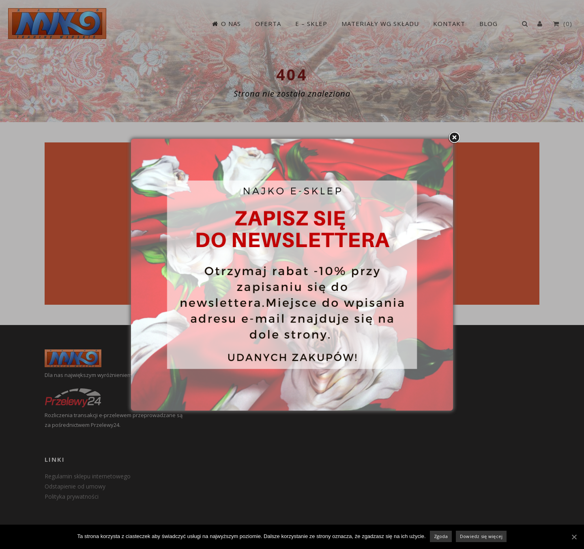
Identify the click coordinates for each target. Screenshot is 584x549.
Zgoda (441, 536)
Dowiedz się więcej (481, 536)
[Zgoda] (574, 537)
